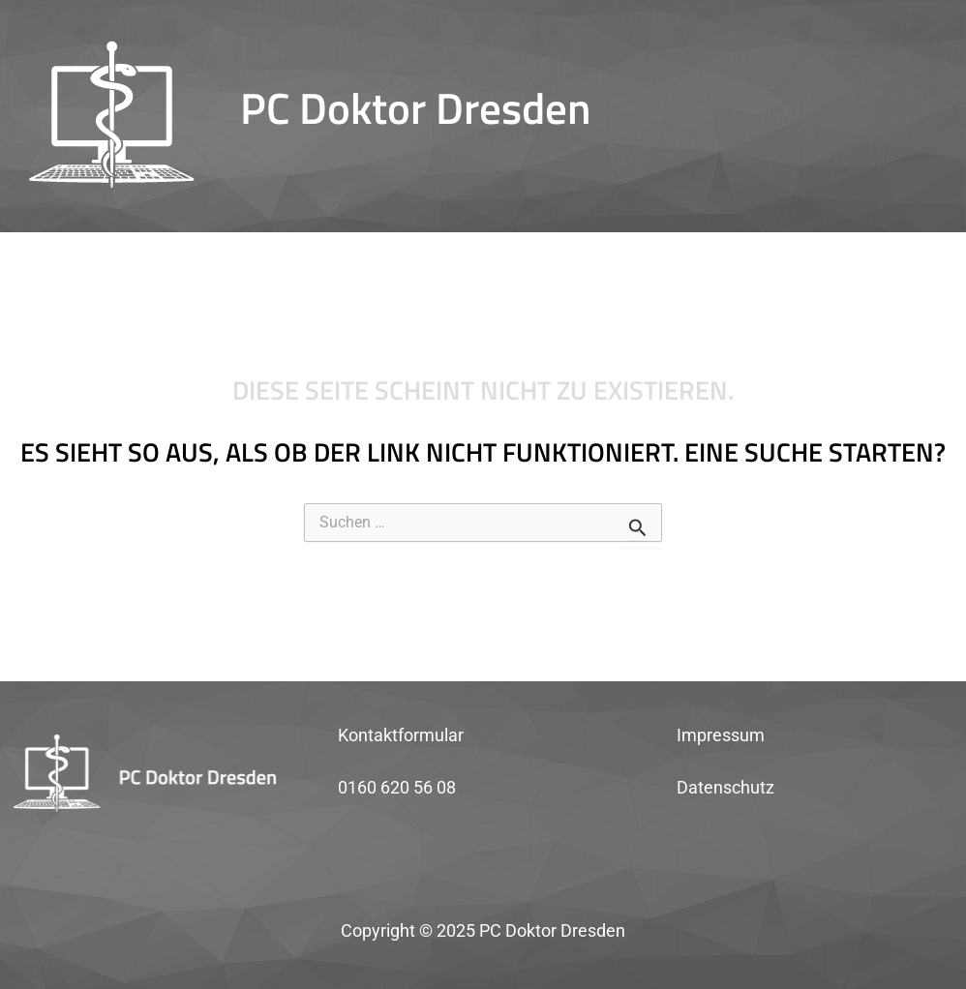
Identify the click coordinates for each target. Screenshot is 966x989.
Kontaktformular (401, 735)
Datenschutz (725, 787)
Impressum (721, 735)
